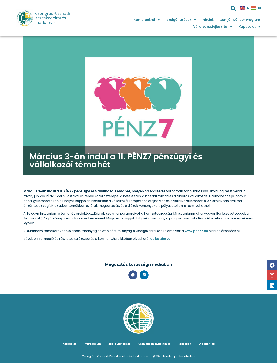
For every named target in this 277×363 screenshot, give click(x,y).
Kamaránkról (147, 19)
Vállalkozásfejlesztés (213, 26)
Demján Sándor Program (240, 19)
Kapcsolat (250, 26)
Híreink (208, 19)
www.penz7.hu (196, 231)
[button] (132, 274)
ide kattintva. (160, 238)
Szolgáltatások (181, 19)
